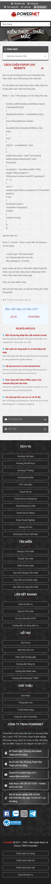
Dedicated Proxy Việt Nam (25, 534)
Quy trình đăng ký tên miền (25, 572)
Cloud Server (25, 491)
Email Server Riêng (26, 513)
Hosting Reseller (26, 477)
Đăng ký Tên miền (25, 551)
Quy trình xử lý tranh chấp (25, 580)
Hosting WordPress (25, 463)
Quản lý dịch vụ (25, 604)
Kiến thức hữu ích (25, 650)
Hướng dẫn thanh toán (25, 671)
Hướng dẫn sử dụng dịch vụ (25, 625)
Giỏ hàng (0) (12, 7)
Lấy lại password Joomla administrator (21, 366)
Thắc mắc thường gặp (25, 657)
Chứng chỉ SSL (26, 527)
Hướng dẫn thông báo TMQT (25, 678)
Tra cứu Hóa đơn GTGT (25, 618)
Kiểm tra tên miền (25, 565)
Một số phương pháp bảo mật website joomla (25, 335)
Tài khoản (41, 7)
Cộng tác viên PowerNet (25, 716)
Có (14, 316)
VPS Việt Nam (25, 484)
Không (34, 316)
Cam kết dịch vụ (25, 874)
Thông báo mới (25, 702)
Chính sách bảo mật (25, 867)
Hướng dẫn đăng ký (25, 664)
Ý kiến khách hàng (25, 709)
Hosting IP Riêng (25, 470)
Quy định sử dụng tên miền (25, 587)
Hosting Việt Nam (25, 456)
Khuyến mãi (19, 3)
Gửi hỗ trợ (25, 642)
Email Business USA (25, 506)
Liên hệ (27, 7)
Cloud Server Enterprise (25, 498)
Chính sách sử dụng (25, 853)
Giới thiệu (25, 695)
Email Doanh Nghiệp (25, 520)
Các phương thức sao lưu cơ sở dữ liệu (22, 397)
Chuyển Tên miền (25, 558)
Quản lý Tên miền (26, 611)
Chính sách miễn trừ (25, 860)
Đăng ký (34, 3)
